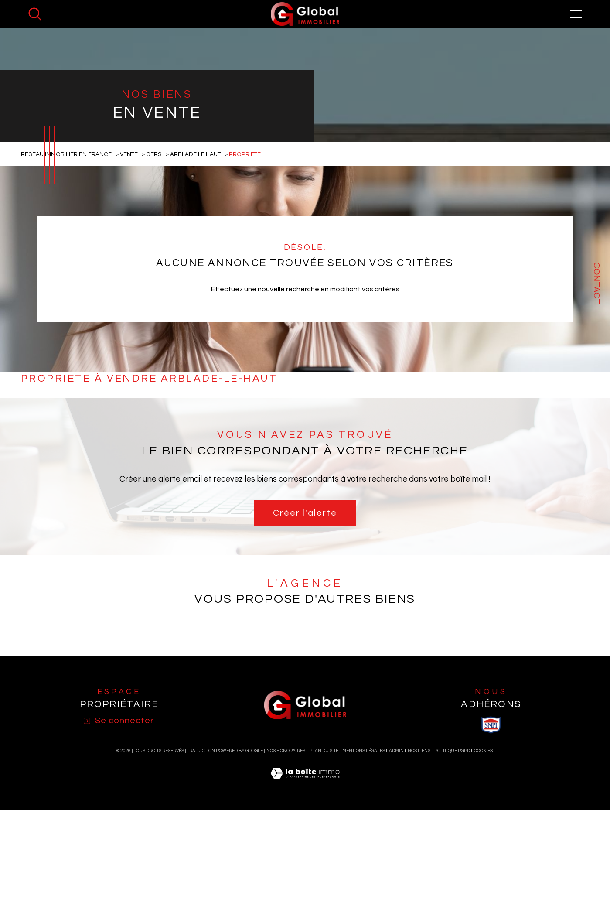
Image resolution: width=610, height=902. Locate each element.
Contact (596, 283)
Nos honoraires (285, 864)
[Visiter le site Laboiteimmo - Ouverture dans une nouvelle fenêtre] (305, 896)
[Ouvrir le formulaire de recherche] (35, 14)
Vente (129, 267)
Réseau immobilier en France (66, 267)
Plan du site (323, 864)
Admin (396, 864)
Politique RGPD (452, 864)
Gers (154, 267)
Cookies (483, 864)
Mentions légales (363, 864)
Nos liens (419, 864)
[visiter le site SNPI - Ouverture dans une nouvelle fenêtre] (491, 838)
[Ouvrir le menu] (576, 14)
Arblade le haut (196, 267)
